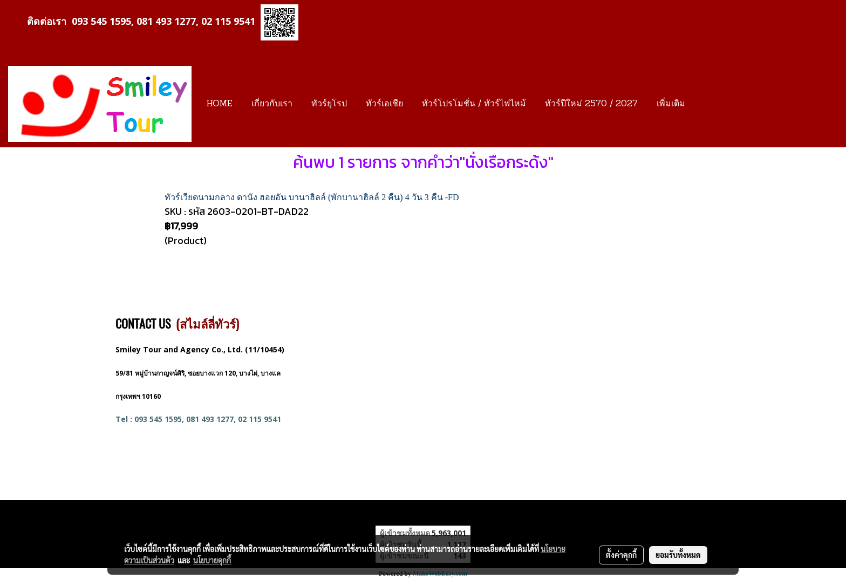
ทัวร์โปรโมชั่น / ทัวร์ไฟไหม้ (474, 104)
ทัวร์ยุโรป (329, 104)
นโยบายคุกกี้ (212, 560)
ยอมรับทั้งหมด (678, 555)
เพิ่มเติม (671, 104)
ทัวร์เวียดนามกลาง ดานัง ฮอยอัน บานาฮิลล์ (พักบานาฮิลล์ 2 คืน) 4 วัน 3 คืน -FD (312, 197)
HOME (219, 104)
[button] (704, 104)
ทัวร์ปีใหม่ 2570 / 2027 (591, 104)
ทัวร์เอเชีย (384, 104)
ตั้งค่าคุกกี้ (621, 555)
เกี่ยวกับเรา (271, 104)
